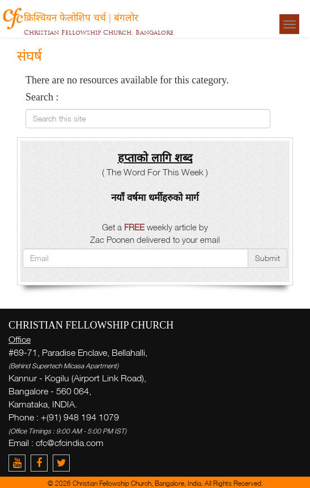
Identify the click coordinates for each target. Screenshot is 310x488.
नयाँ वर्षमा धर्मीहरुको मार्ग (155, 197)
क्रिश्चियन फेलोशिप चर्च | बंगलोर (81, 17)
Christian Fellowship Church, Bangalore (98, 32)
